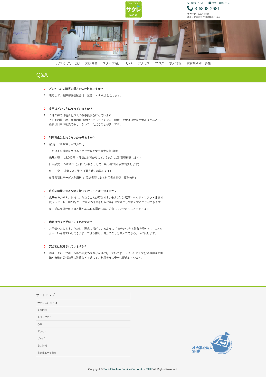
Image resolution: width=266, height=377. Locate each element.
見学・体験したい (219, 3)
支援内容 (42, 310)
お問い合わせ (195, 3)
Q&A (40, 324)
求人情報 (42, 345)
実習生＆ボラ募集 (46, 352)
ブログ (41, 338)
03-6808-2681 (203, 8)
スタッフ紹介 (44, 317)
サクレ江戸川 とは (47, 302)
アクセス (42, 331)
